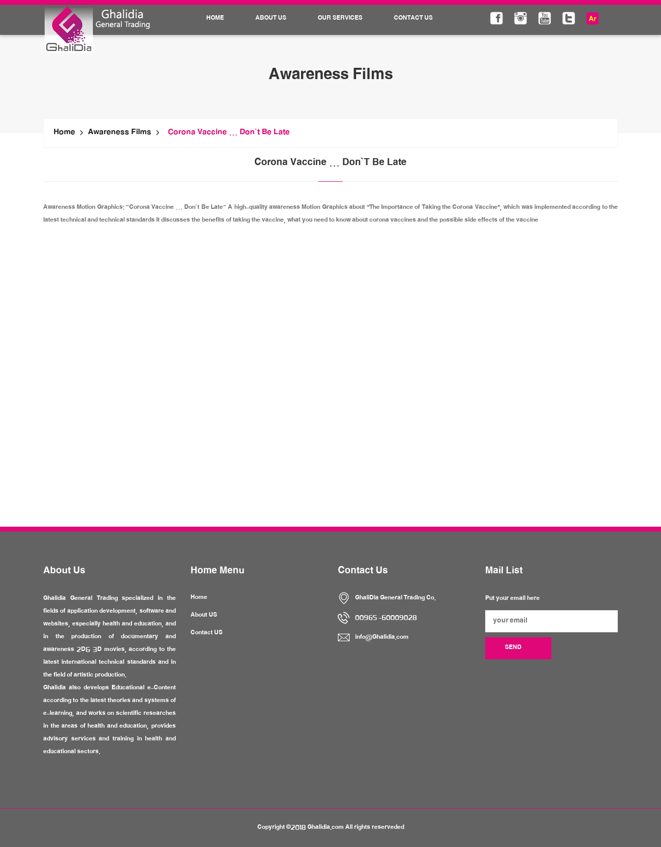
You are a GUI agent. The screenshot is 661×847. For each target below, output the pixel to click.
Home (215, 18)
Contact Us (413, 18)
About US (204, 616)
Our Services (340, 18)
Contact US (206, 633)
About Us (270, 18)
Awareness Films (119, 133)
